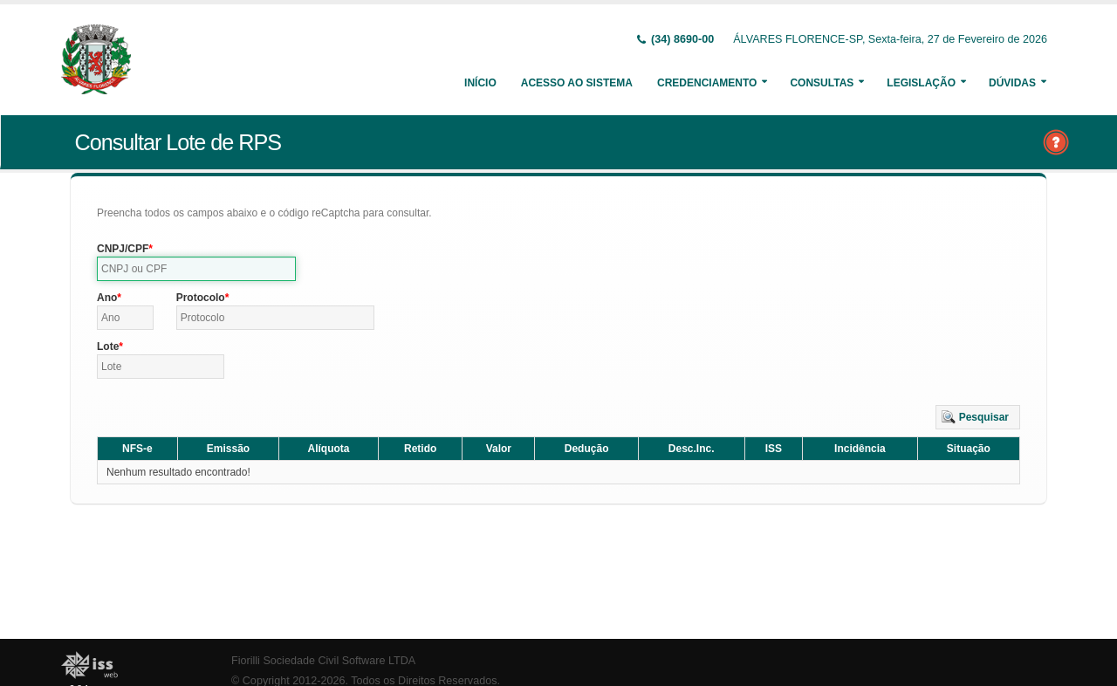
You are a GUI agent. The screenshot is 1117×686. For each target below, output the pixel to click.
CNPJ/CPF (122, 249)
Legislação (921, 83)
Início (480, 83)
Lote (108, 346)
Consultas (821, 83)
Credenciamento (707, 83)
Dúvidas (1012, 83)
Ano (107, 298)
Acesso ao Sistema (577, 83)
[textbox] (196, 269)
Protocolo (200, 298)
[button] (977, 417)
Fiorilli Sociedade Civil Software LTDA (323, 661)
